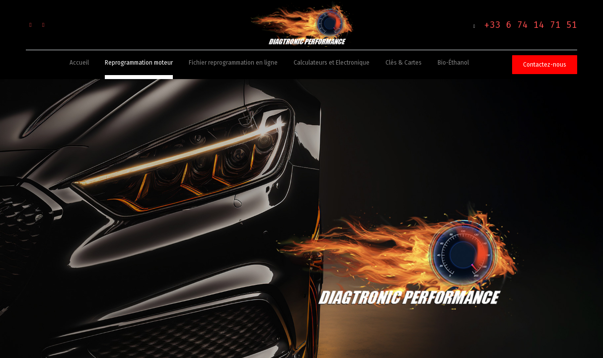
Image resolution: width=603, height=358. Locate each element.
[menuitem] (79, 64)
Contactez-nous (544, 64)
